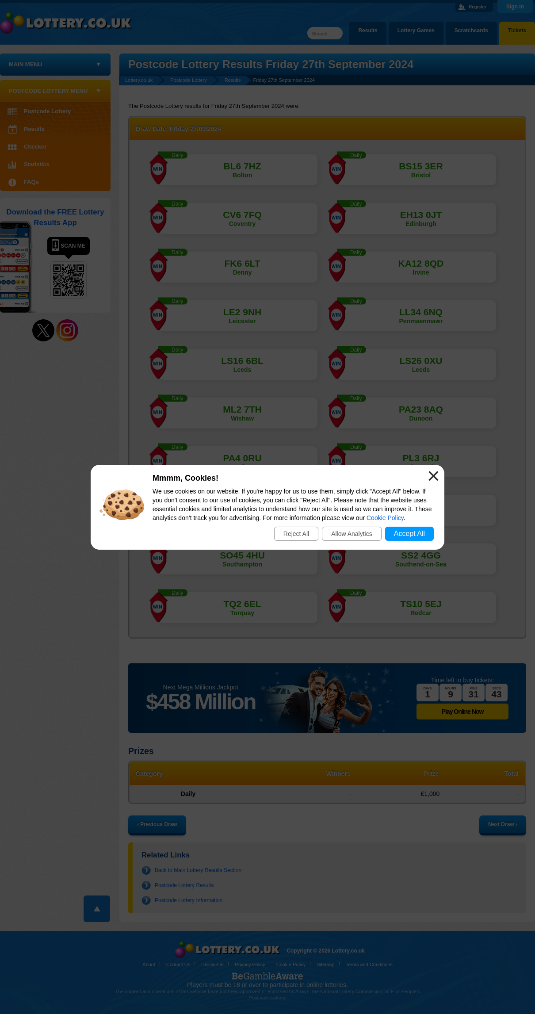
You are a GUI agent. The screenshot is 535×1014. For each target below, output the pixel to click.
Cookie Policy (385, 517)
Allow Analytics (351, 533)
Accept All (409, 533)
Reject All (296, 533)
